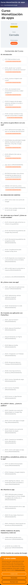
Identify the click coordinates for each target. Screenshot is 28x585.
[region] (14, 570)
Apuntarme (14, 43)
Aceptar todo (14, 574)
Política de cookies (20, 570)
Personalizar (14, 578)
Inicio (2, 5)
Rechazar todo (14, 582)
